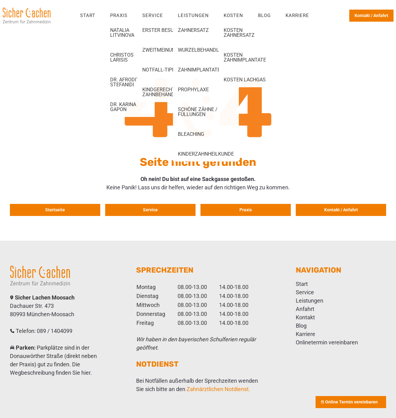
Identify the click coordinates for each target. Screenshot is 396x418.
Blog (264, 15)
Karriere (297, 15)
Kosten (233, 15)
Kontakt (305, 317)
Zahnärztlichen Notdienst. (218, 389)
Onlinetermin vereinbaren (327, 342)
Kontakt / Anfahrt (371, 15)
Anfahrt (305, 309)
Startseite (55, 209)
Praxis (118, 15)
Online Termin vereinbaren (351, 401)
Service (152, 15)
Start (87, 15)
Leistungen (193, 15)
